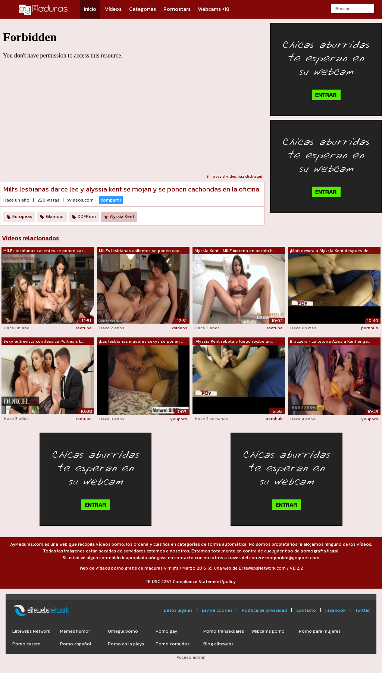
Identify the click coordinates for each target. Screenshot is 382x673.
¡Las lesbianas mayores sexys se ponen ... (141, 341)
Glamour (55, 216)
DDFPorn (87, 216)
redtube (84, 328)
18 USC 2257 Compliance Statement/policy (191, 581)
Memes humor (75, 631)
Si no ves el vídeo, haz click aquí (234, 176)
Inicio (90, 9)
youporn (178, 419)
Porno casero (26, 644)
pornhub (369, 328)
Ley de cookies (217, 610)
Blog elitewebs (218, 644)
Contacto (306, 610)
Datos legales (178, 610)
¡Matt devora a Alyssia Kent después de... (330, 250)
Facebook (335, 610)
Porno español (75, 644)
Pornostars (177, 9)
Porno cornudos (173, 644)
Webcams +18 (213, 9)
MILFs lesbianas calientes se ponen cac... (44, 250)
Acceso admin (191, 657)
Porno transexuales (223, 631)
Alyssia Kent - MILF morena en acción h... (234, 250)
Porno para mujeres (320, 631)
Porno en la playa (126, 644)
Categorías (142, 9)
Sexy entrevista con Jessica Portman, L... (43, 341)
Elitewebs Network (31, 631)
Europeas (22, 216)
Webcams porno (268, 631)
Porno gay (166, 631)
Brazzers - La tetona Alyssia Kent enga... (330, 341)
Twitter (362, 610)
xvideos (179, 328)
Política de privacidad (264, 610)
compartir (111, 200)
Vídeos (113, 9)
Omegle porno (123, 631)
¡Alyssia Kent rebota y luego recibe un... (233, 341)
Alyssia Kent (122, 216)
